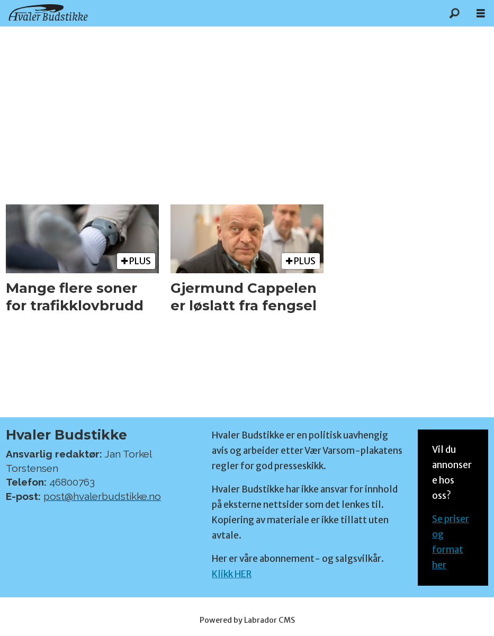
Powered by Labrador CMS (247, 620)
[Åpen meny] (480, 13)
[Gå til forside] (48, 12)
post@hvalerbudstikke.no (102, 496)
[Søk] (454, 13)
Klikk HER (232, 574)
